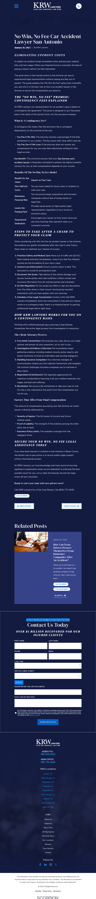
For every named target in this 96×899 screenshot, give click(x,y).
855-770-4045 (48, 762)
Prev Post (24, 506)
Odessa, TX (48, 798)
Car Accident (22, 495)
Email (51, 651)
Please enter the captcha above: (29, 687)
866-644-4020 (48, 754)
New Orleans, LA (48, 794)
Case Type (18, 662)
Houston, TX (48, 786)
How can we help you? (24, 697)
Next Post (71, 506)
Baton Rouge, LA (48, 778)
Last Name (53, 641)
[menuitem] (38, 891)
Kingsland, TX (48, 790)
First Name (19, 641)
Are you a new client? (24, 671)
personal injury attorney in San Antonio (54, 324)
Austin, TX (48, 774)
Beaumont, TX (48, 782)
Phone (17, 651)
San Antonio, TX (48, 803)
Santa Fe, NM (48, 807)
